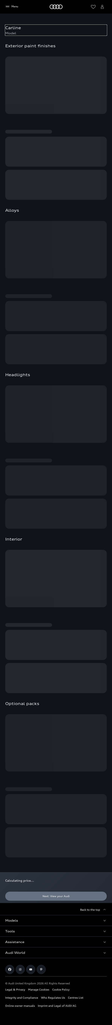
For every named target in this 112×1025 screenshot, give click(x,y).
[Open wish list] (93, 6)
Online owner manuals (20, 1005)
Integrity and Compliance (21, 997)
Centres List (75, 997)
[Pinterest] (41, 969)
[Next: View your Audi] (56, 896)
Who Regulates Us (53, 997)
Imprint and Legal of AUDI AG (57, 1005)
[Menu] (11, 7)
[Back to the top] (93, 909)
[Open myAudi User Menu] (102, 6)
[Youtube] (30, 969)
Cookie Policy (60, 989)
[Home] (56, 7)
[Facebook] (9, 969)
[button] (56, 920)
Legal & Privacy (15, 989)
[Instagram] (20, 969)
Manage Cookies (38, 989)
